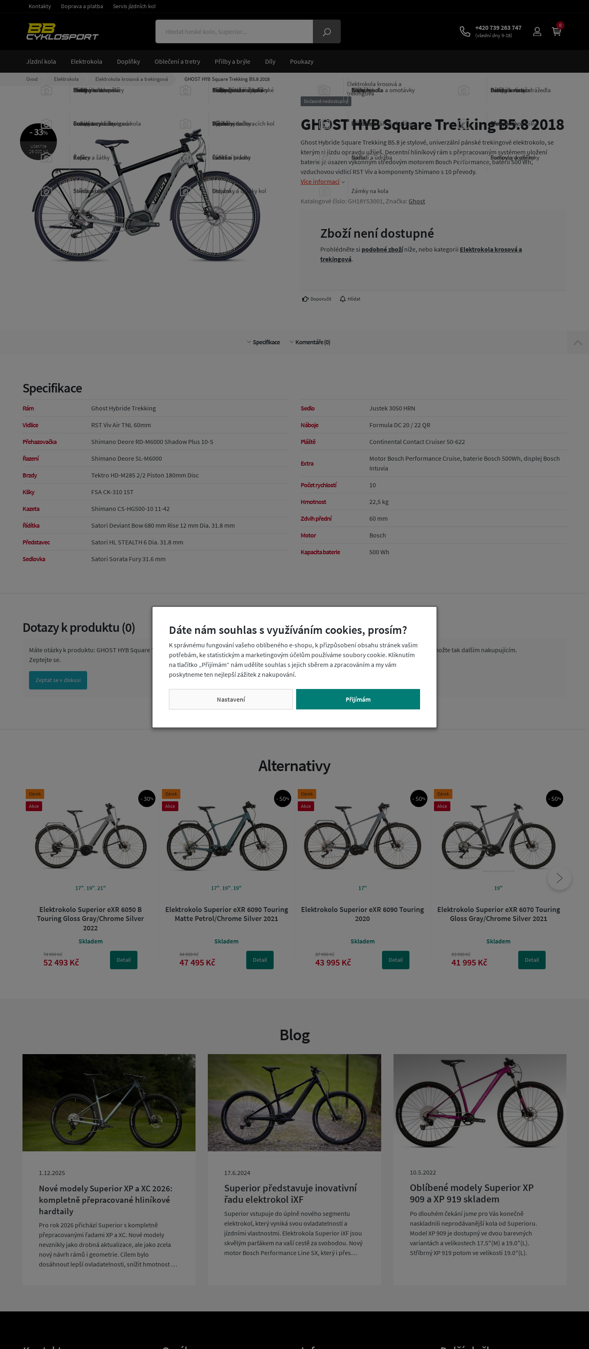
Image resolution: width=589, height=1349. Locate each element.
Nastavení (231, 699)
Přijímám (358, 699)
